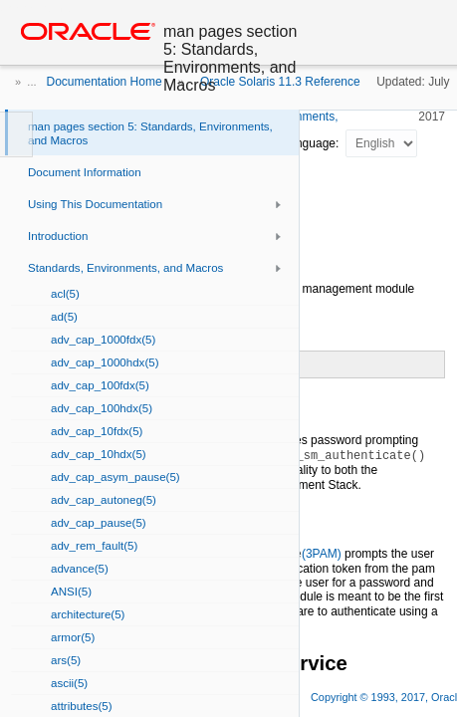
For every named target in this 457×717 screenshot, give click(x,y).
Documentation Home (104, 82)
